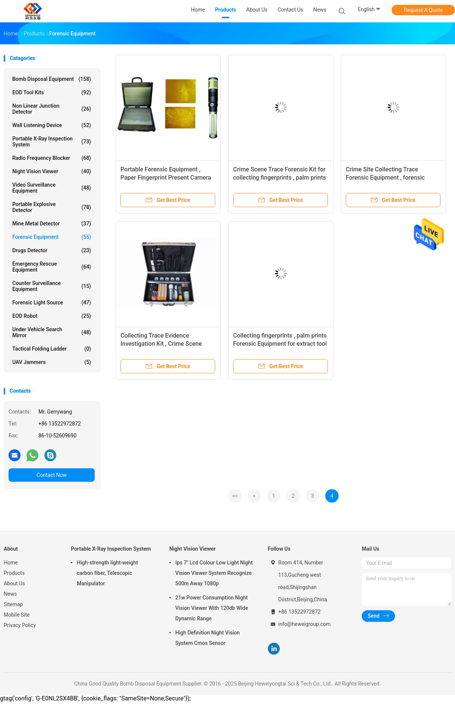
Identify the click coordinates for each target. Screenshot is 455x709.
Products (14, 573)
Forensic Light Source (51, 302)
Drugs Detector (51, 250)
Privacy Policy (20, 625)
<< (235, 496)
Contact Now (52, 475)
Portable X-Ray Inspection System (51, 142)
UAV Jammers (51, 362)
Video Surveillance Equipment (51, 188)
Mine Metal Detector (51, 223)
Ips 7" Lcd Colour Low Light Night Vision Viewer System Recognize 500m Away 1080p (214, 573)
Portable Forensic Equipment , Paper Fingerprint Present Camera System (165, 177)
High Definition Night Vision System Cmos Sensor (207, 638)
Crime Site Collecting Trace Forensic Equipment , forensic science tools (385, 177)
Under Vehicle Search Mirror (51, 332)
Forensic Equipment (51, 237)
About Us (14, 583)
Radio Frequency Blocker (51, 158)
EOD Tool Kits (51, 92)
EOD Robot (51, 316)
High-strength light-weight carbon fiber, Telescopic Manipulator (107, 573)
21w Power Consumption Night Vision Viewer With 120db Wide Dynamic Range (211, 608)
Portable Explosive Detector (51, 207)
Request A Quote (423, 10)
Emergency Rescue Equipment (51, 267)
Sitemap (13, 604)
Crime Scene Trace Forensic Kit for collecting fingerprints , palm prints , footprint (279, 177)
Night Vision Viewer (51, 171)
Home (11, 563)
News (10, 594)
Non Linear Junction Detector (51, 109)
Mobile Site (17, 615)
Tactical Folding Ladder (51, 348)
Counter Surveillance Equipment (51, 286)
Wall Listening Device (51, 125)
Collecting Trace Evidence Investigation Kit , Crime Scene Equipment (161, 343)
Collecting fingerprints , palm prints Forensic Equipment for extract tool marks (280, 343)
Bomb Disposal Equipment (51, 79)
